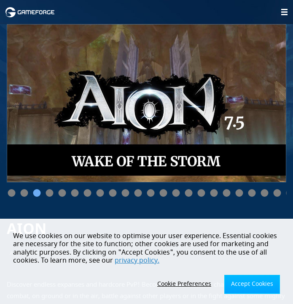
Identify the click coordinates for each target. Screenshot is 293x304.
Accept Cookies (252, 284)
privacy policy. (137, 260)
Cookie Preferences (184, 284)
